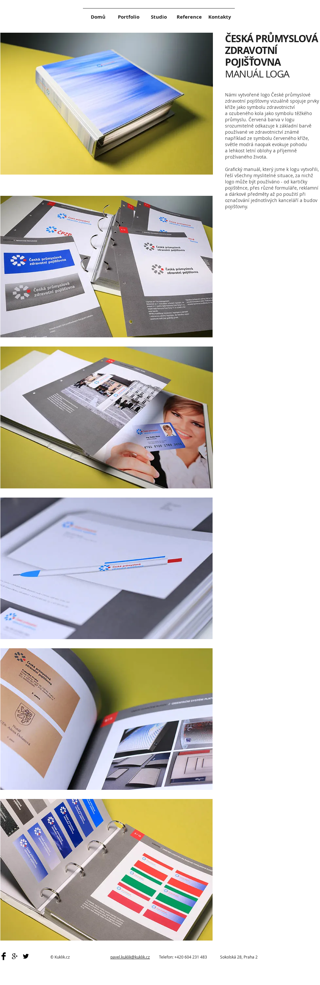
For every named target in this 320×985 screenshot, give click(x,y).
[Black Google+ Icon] (15, 956)
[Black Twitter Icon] (26, 956)
